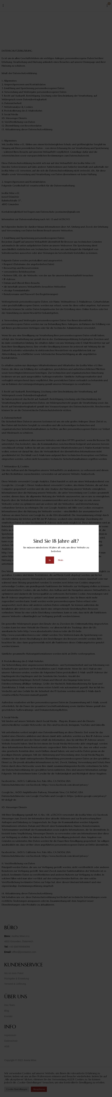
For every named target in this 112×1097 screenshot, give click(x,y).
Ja (50, 560)
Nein (60, 560)
